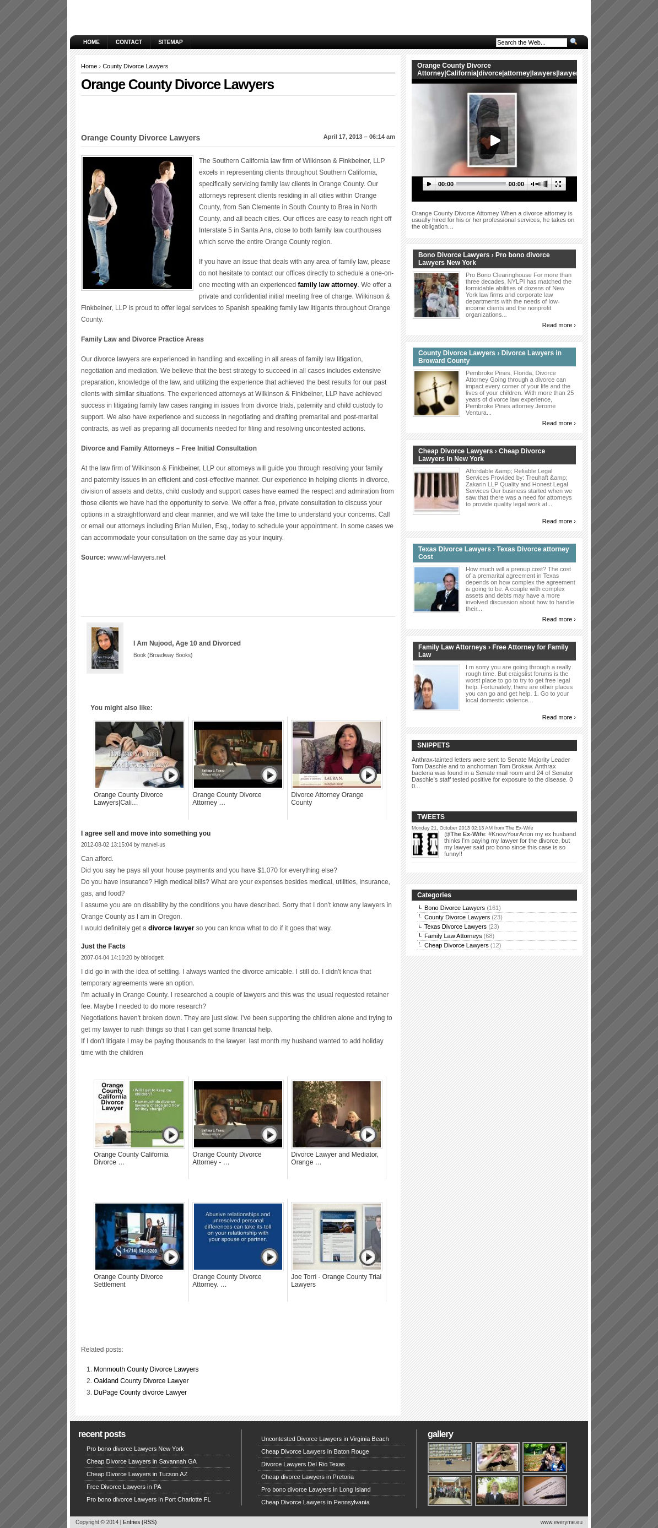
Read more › (559, 325)
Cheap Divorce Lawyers (456, 945)
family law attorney (327, 285)
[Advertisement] (238, 112)
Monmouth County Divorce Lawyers (146, 1369)
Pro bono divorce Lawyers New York (135, 1448)
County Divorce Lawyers (135, 66)
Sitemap (170, 42)
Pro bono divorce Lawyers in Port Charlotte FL (149, 1499)
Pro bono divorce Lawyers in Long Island (316, 1489)
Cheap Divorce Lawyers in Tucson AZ (137, 1474)
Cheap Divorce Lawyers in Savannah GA (142, 1461)
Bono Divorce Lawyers (454, 907)
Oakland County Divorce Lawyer (141, 1381)
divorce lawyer (171, 928)
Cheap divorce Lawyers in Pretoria (307, 1476)
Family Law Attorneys (453, 936)
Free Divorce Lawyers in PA (124, 1486)
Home (91, 42)
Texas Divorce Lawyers (455, 926)
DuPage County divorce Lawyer (140, 1392)
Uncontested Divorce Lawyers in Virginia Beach (325, 1438)
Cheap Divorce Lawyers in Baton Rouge (315, 1451)
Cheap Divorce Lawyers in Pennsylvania (315, 1502)
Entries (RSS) (140, 1522)
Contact (129, 42)
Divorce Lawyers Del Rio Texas (303, 1464)
